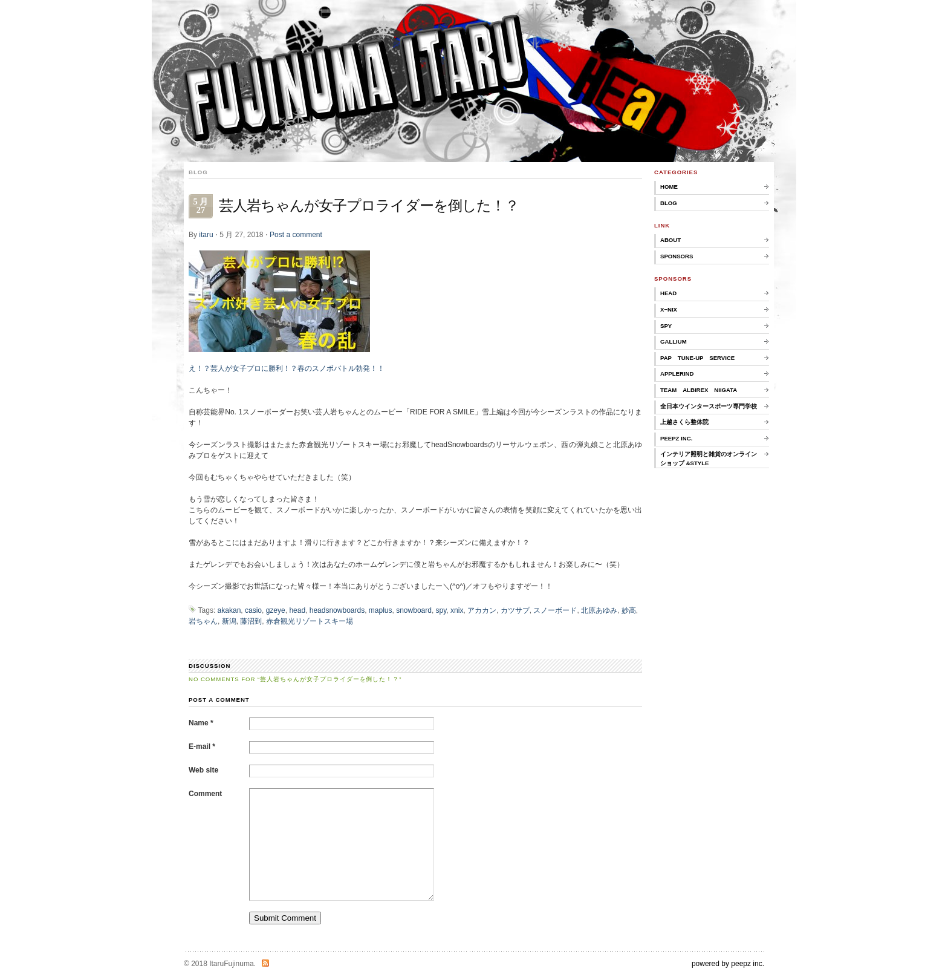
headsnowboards (337, 610)
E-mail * (202, 746)
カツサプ (515, 610)
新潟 (229, 621)
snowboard (414, 610)
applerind (676, 373)
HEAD (668, 293)
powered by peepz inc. (728, 963)
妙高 (629, 610)
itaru (206, 234)
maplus (380, 610)
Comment (205, 793)
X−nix (668, 309)
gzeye (275, 610)
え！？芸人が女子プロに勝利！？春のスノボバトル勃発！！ (287, 368)
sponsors (676, 256)
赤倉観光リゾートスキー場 (309, 621)
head (297, 610)
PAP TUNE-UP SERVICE (697, 357)
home (669, 186)
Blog (668, 203)
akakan (229, 610)
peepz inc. (676, 438)
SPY (666, 325)
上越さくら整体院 (684, 422)
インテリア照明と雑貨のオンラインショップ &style (708, 458)
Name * (201, 723)
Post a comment (296, 234)
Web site (203, 770)
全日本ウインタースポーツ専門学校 (708, 406)
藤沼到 (251, 621)
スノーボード (555, 610)
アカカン (481, 610)
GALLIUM (673, 341)
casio (253, 610)
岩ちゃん (203, 621)
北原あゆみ (599, 610)
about (670, 240)
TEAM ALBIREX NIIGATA (698, 390)
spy (441, 610)
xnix (456, 610)
